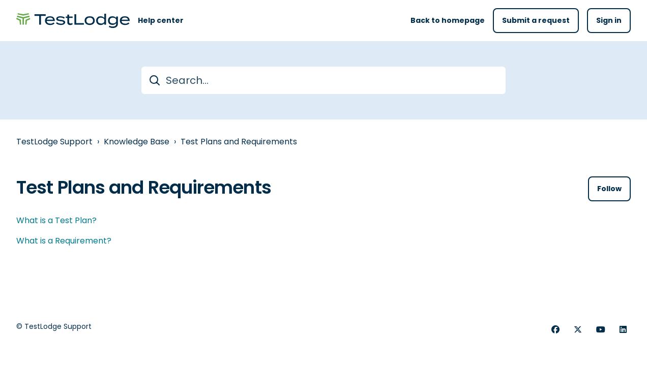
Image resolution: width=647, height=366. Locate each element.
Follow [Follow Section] (609, 189)
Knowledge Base (136, 141)
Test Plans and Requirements (239, 141)
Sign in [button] (609, 20)
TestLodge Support (54, 141)
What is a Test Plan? (56, 220)
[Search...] (323, 80)
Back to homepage (447, 20)
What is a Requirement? (63, 241)
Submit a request (536, 20)
